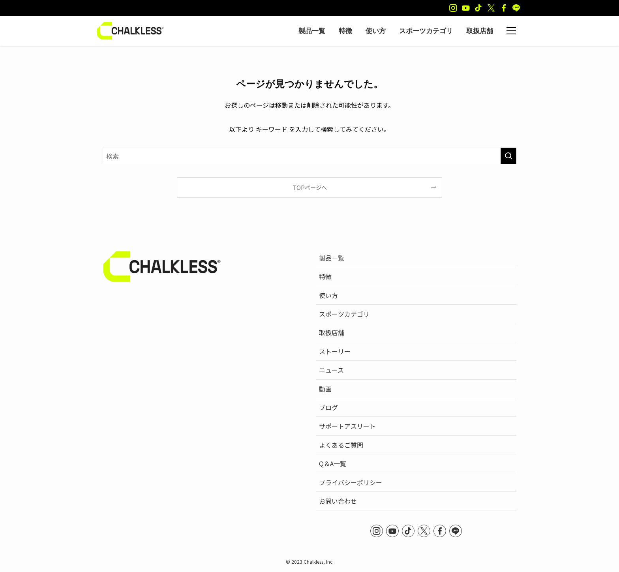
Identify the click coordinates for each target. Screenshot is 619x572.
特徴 (325, 276)
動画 (325, 389)
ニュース (331, 370)
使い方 (328, 295)
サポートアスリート (347, 426)
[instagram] (453, 7)
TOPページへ (310, 187)
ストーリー (335, 351)
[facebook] (503, 7)
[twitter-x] (491, 7)
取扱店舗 (331, 332)
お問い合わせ (338, 501)
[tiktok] (478, 7)
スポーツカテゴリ (344, 314)
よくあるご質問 (341, 445)
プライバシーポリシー (350, 482)
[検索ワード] (309, 156)
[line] (516, 7)
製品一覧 (331, 258)
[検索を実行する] (508, 156)
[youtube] (466, 7)
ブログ (328, 407)
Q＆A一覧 (332, 463)
